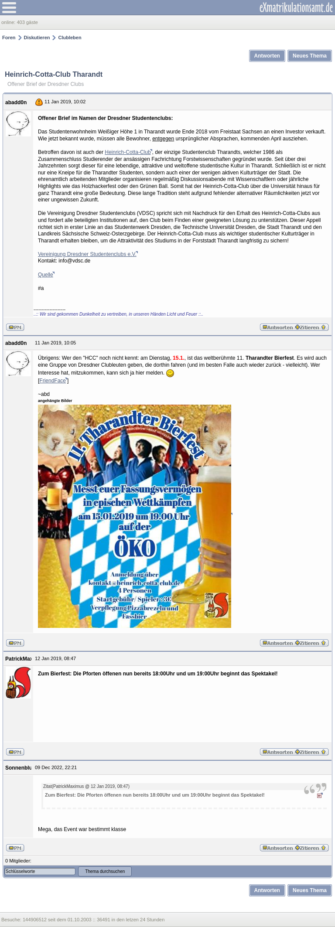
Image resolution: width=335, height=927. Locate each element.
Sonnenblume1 (24, 768)
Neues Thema (310, 56)
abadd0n (16, 102)
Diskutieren (37, 37)
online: (9, 22)
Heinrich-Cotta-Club (127, 152)
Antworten (267, 56)
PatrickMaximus (25, 659)
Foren (9, 37)
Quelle (45, 275)
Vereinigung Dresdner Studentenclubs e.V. (87, 254)
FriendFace (52, 381)
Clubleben (69, 37)
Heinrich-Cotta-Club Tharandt (54, 74)
